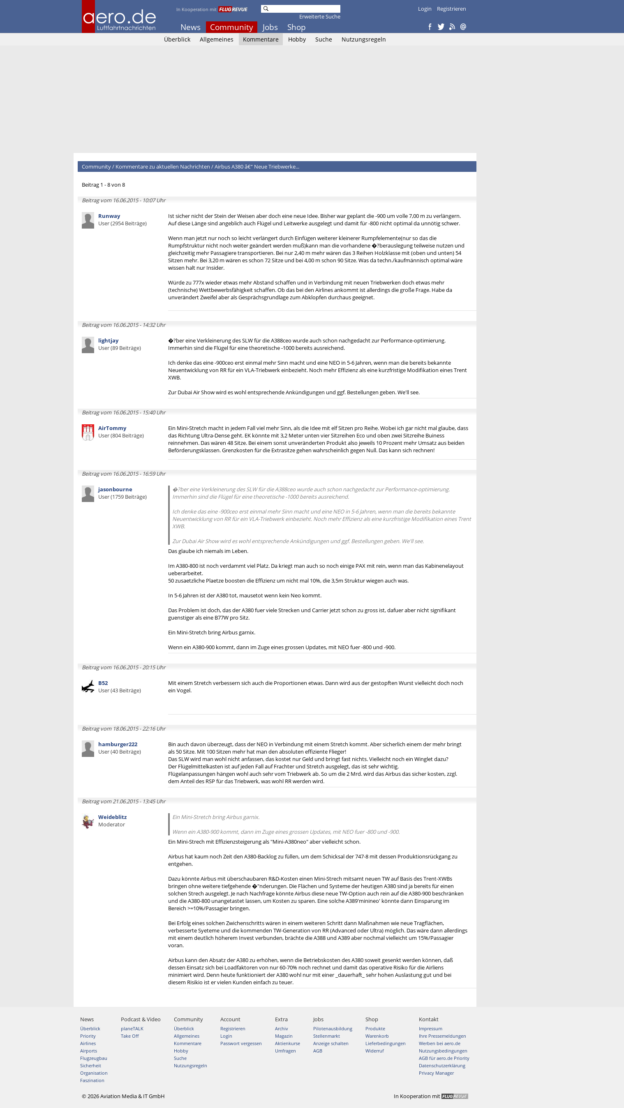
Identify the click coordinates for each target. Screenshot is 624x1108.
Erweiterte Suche (319, 16)
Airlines (88, 1043)
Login (425, 8)
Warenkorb (377, 1036)
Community (231, 27)
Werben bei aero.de (439, 1043)
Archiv (281, 1028)
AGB (317, 1051)
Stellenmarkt (326, 1036)
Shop (296, 27)
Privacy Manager (436, 1073)
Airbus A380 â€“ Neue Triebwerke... (257, 166)
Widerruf (374, 1051)
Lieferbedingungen (385, 1043)
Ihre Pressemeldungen (442, 1036)
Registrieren (451, 8)
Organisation (94, 1073)
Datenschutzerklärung (442, 1065)
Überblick (177, 39)
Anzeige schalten (331, 1043)
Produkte (375, 1028)
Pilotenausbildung (332, 1028)
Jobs (270, 27)
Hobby (297, 39)
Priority (88, 1036)
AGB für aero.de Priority (444, 1058)
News (190, 27)
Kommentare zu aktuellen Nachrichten (163, 166)
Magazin (284, 1036)
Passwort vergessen (241, 1043)
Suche (323, 39)
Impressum (430, 1028)
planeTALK (132, 1028)
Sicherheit (90, 1065)
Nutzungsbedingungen (443, 1051)
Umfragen (285, 1051)
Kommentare (261, 39)
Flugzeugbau (93, 1058)
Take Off (130, 1036)
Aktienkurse (287, 1043)
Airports (88, 1051)
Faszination (92, 1080)
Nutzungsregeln (364, 39)
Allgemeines (216, 39)
